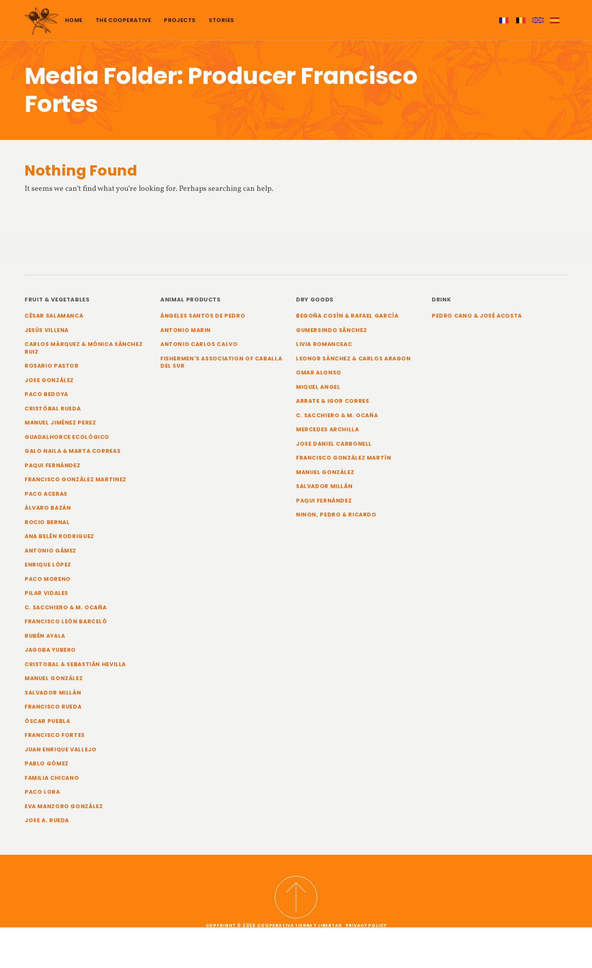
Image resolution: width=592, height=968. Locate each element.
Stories (222, 20)
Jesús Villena (47, 330)
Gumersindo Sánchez (332, 330)
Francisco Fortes (56, 739)
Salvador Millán (53, 696)
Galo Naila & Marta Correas (73, 452)
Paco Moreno (48, 581)
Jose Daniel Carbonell (334, 445)
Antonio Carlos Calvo (199, 344)
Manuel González (54, 682)
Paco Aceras (46, 495)
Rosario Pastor (52, 366)
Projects (179, 20)
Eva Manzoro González (64, 811)
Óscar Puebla (48, 725)
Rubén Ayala (45, 639)
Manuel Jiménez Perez (60, 423)
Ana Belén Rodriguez (59, 538)
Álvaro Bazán (48, 509)
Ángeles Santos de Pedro (203, 315)
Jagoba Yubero (50, 653)
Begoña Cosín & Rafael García (348, 315)
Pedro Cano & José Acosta (477, 315)
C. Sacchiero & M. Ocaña (66, 610)
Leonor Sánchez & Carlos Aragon (354, 359)
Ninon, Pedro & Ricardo (336, 516)
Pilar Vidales (47, 596)
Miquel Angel (318, 387)
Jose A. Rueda (47, 825)
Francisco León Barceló (66, 624)
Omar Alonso (319, 373)
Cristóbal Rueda (53, 409)
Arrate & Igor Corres (333, 401)
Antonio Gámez (50, 553)
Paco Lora (42, 797)
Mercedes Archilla (328, 430)
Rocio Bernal (47, 524)
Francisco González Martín (344, 459)
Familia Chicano (52, 782)
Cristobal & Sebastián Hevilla (76, 667)
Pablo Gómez (47, 768)
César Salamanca (54, 315)
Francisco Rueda (54, 710)
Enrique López (48, 567)
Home (74, 20)
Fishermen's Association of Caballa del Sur (222, 362)
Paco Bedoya (46, 395)
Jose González (49, 380)
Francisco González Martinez (76, 481)
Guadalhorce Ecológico (67, 438)
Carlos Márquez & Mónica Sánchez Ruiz (84, 348)
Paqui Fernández (53, 467)
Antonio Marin (185, 330)
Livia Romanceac (324, 344)
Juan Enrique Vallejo (61, 753)
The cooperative (123, 20)
